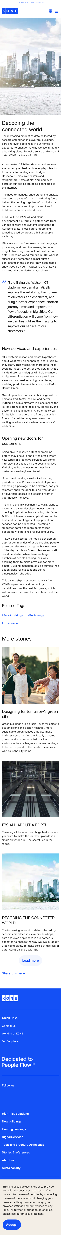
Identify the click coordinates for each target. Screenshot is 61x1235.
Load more (30, 960)
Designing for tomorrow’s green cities (30, 714)
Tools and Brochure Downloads (23, 1144)
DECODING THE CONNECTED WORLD (28, 920)
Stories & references (16, 1152)
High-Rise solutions (15, 1113)
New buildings (11, 1121)
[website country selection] (50, 11)
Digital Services (12, 1137)
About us (8, 1160)
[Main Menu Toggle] (57, 11)
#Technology (36, 615)
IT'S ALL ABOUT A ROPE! (24, 825)
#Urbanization (10, 623)
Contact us (8, 1025)
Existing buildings (14, 1129)
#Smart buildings (12, 615)
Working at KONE (12, 1033)
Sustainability (11, 1168)
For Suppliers (10, 1041)
